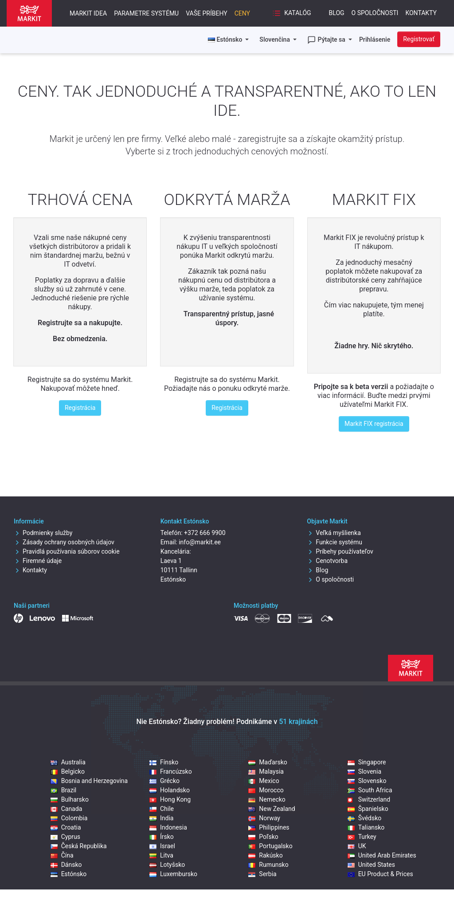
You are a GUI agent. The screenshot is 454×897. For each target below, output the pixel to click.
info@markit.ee (200, 542)
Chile (161, 808)
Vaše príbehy (206, 13)
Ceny (242, 13)
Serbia (262, 873)
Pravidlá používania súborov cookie (67, 551)
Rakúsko (265, 855)
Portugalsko (270, 846)
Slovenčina (275, 39)
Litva (161, 855)
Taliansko (366, 827)
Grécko (164, 780)
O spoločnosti (375, 12)
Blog (336, 12)
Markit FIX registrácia (373, 423)
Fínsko (163, 762)
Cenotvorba (327, 560)
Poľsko (263, 836)
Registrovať (418, 39)
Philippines (268, 827)
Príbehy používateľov (340, 551)
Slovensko (367, 780)
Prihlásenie (374, 39)
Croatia (66, 827)
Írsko (161, 836)
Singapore (367, 762)
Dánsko (66, 864)
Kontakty (421, 12)
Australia (68, 762)
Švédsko (365, 818)
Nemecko (267, 799)
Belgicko (68, 771)
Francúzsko (170, 771)
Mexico (263, 780)
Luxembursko (173, 873)
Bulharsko (70, 799)
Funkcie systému (334, 542)
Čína (62, 855)
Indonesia (168, 827)
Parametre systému (146, 13)
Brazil (64, 790)
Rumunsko (268, 864)
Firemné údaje (38, 560)
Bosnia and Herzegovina (89, 780)
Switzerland (369, 799)
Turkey (362, 836)
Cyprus (65, 836)
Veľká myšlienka (333, 532)
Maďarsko (267, 762)
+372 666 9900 (205, 532)
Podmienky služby (43, 532)
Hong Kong (170, 799)
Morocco (265, 790)
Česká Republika (79, 846)
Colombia (69, 818)
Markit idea (88, 13)
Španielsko (368, 808)
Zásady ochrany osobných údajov (64, 542)
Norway (264, 818)
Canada (66, 808)
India (161, 818)
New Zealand (271, 808)
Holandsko (169, 790)
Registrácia (80, 407)
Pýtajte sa (327, 39)
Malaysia (266, 771)
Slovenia (364, 771)
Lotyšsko (167, 864)
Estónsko (69, 873)
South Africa (370, 790)
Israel (162, 846)
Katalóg (291, 13)
